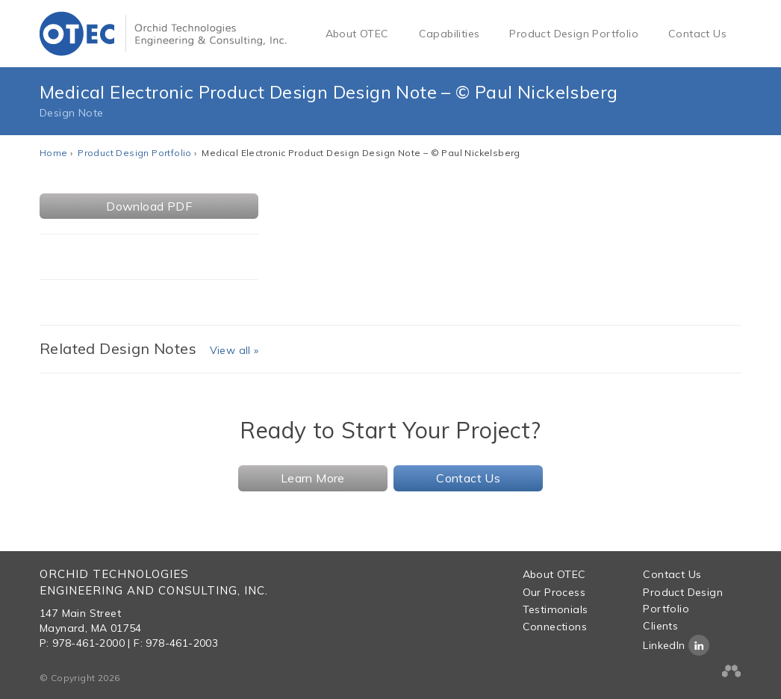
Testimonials (555, 609)
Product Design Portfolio (573, 33)
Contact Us (697, 33)
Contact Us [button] (468, 477)
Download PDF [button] (149, 206)
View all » (234, 350)
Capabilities (449, 33)
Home (54, 152)
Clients (660, 626)
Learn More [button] (313, 477)
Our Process (554, 592)
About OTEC (357, 33)
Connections (555, 626)
